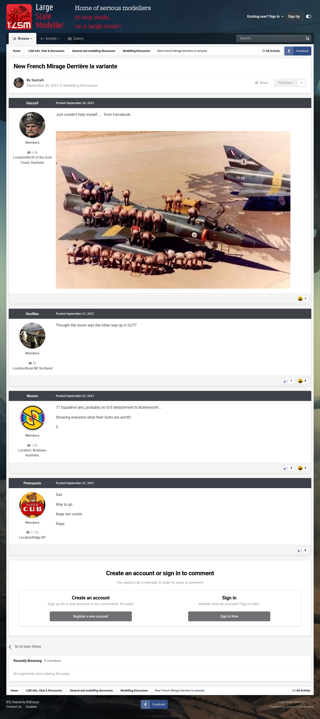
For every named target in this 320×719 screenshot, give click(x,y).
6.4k (32, 152)
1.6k (32, 445)
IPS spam (143, 716)
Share (261, 83)
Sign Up (294, 16)
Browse (23, 38)
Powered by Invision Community (292, 706)
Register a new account (90, 616)
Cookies (31, 706)
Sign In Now (229, 616)
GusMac (32, 314)
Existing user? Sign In (265, 16)
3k (32, 363)
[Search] (258, 38)
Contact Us (14, 706)
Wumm (32, 396)
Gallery (78, 38)
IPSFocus (32, 702)
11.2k (32, 532)
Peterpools (32, 483)
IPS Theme (13, 702)
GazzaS (37, 80)
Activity (51, 38)
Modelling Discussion (80, 85)
